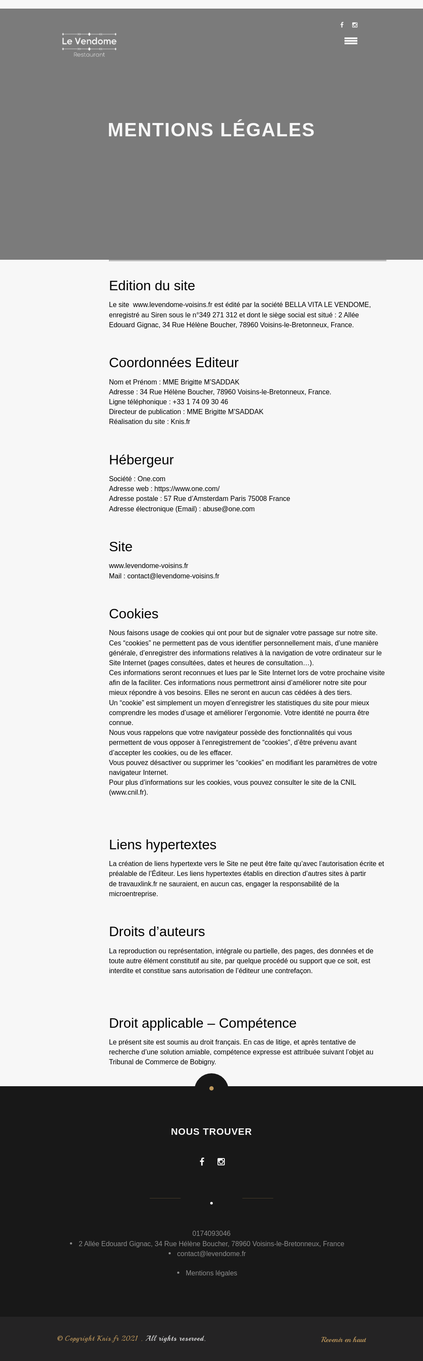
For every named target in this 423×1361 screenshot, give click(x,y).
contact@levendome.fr (211, 1253)
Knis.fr (180, 421)
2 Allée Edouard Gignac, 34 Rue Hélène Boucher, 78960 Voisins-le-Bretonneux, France (211, 1243)
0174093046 (212, 1233)
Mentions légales (211, 1273)
